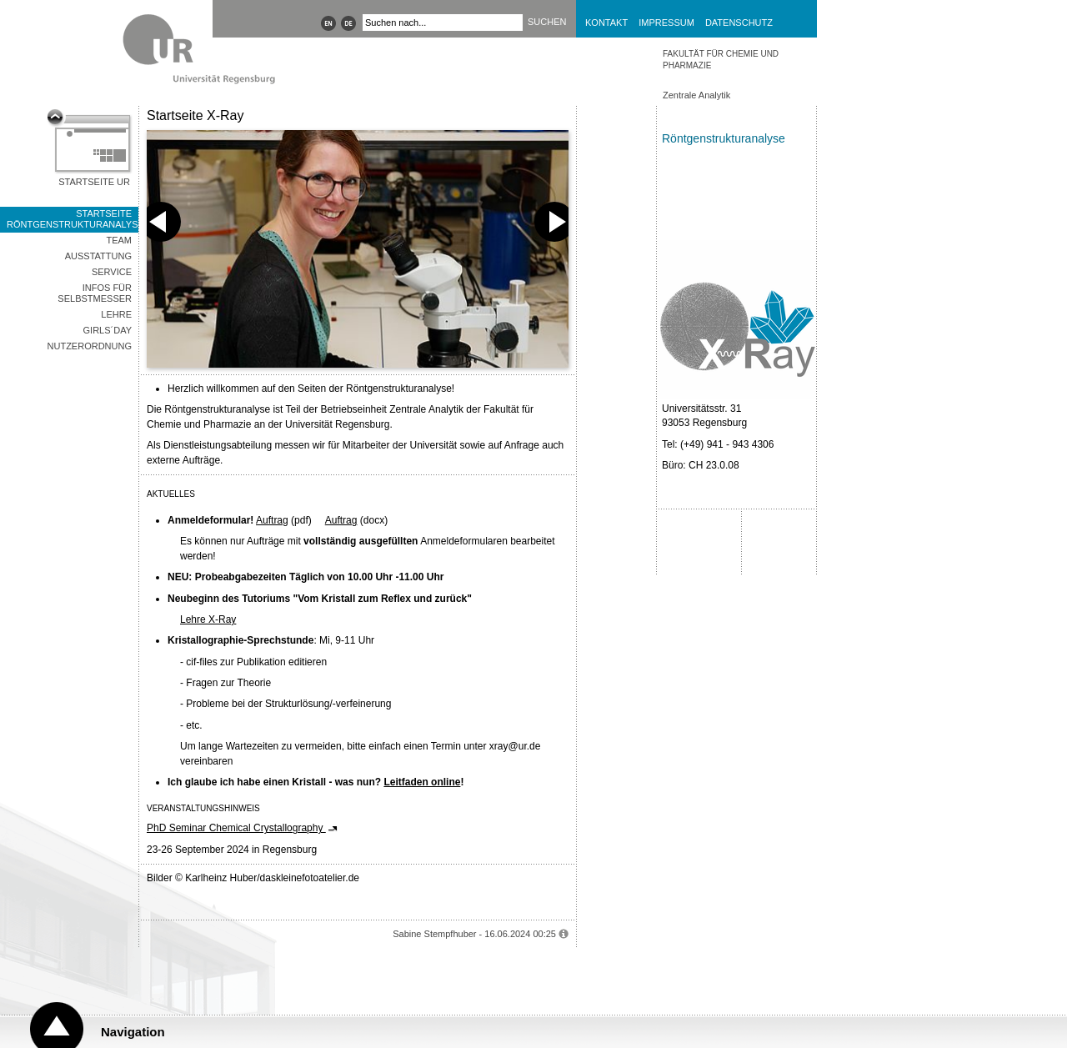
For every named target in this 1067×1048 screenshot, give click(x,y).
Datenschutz (739, 23)
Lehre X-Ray (208, 619)
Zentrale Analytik (696, 95)
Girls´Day (107, 330)
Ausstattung (98, 256)
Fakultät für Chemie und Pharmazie (721, 59)
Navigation (133, 1032)
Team (119, 240)
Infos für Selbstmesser (95, 293)
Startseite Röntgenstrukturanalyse (72, 218)
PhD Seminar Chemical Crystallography (236, 828)
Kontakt (606, 23)
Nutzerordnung (90, 346)
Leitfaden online (421, 782)
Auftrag (272, 520)
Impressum (666, 23)
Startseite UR (94, 182)
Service (112, 272)
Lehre (116, 314)
